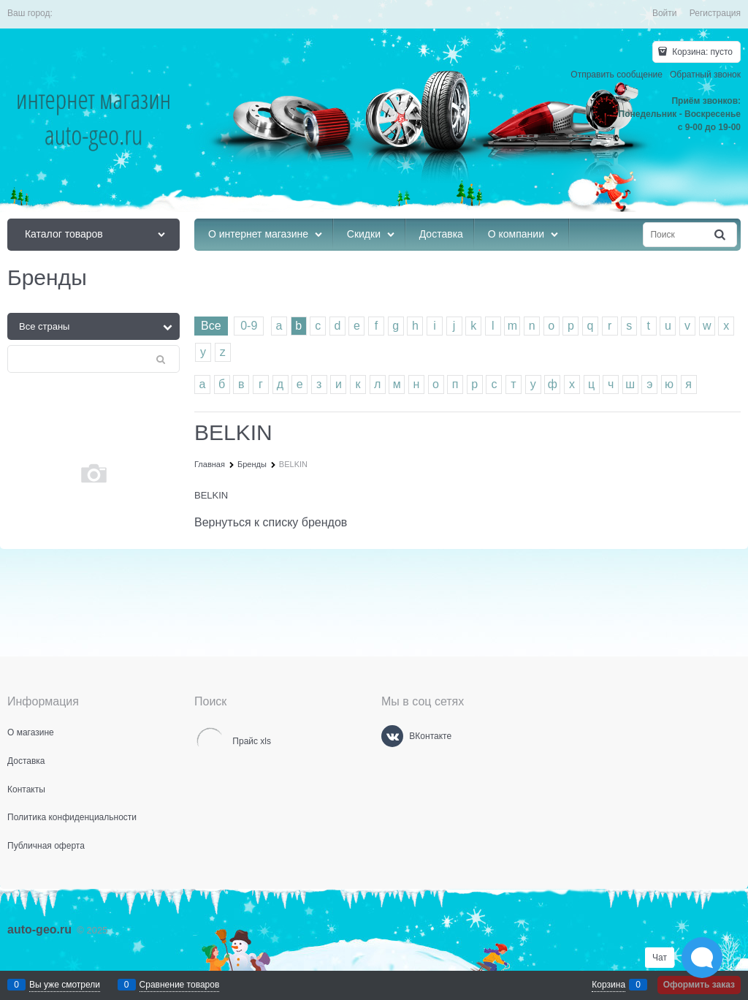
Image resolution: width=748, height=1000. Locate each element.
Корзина (608, 984)
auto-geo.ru (39, 929)
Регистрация (715, 13)
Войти (664, 13)
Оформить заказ (699, 985)
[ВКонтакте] (392, 736)
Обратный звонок (705, 74)
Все (211, 325)
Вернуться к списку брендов (270, 522)
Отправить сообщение (616, 74)
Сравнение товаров (180, 984)
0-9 (248, 325)
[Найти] (721, 235)
